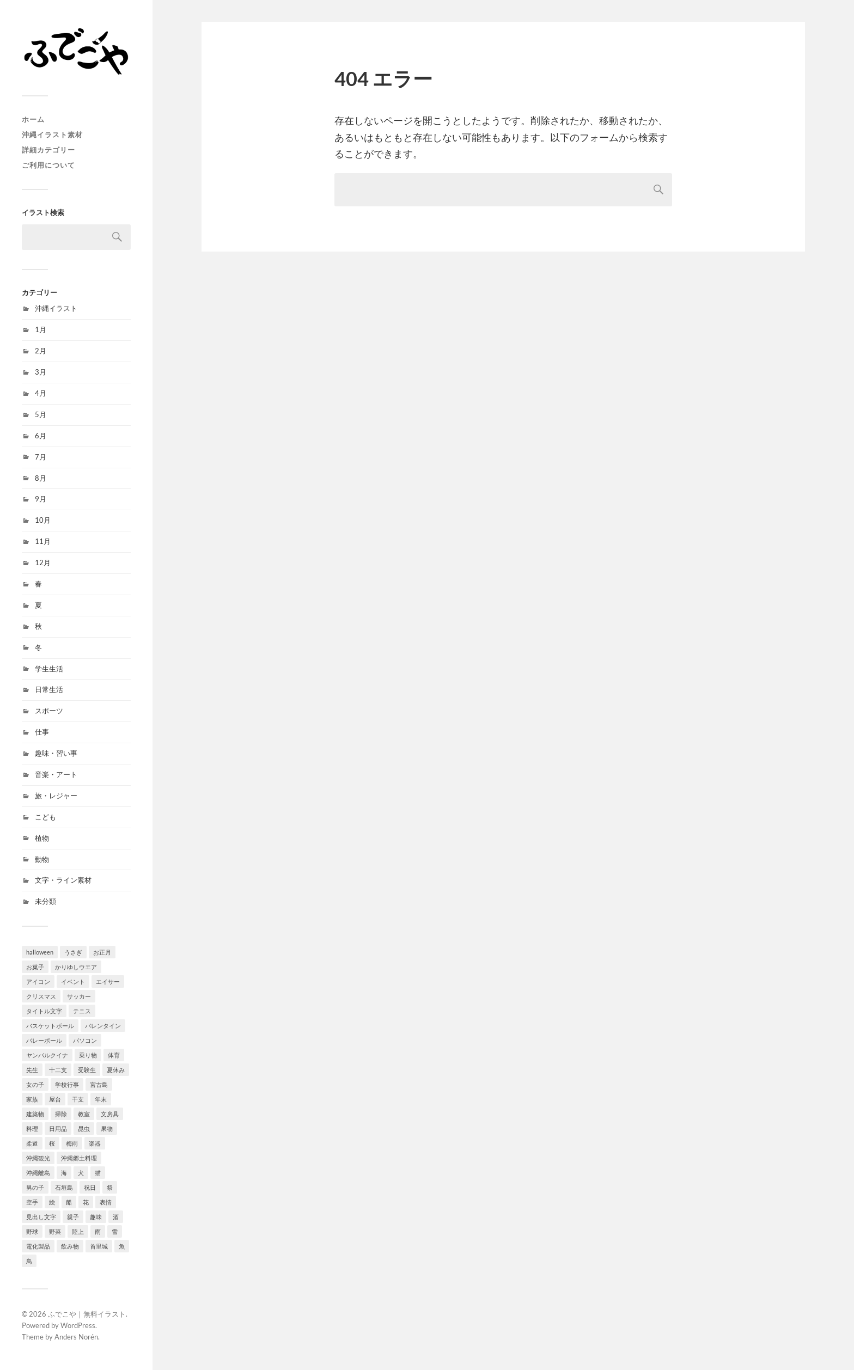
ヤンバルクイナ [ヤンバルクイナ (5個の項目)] (47, 1055)
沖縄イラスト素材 (52, 134)
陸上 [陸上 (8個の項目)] (78, 1231)
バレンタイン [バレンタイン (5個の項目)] (103, 1025)
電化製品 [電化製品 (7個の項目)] (38, 1246)
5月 (40, 414)
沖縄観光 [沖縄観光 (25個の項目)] (38, 1157)
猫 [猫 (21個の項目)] (98, 1172)
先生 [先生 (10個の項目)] (32, 1069)
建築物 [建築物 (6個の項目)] (35, 1113)
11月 (43, 541)
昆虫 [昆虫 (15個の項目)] (84, 1128)
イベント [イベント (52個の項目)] (73, 981)
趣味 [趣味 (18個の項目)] (96, 1216)
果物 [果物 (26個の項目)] (107, 1128)
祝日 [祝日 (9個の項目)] (90, 1187)
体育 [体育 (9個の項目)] (114, 1055)
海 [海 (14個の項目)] (64, 1172)
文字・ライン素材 (63, 880)
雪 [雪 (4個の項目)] (115, 1231)
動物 (42, 859)
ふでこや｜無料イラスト (87, 1314)
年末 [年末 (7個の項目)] (101, 1099)
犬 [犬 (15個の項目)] (81, 1172)
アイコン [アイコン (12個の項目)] (38, 981)
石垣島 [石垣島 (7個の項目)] (64, 1187)
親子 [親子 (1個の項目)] (73, 1216)
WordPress (77, 1325)
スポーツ (49, 710)
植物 (42, 838)
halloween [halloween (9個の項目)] (39, 952)
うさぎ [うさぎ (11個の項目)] (73, 952)
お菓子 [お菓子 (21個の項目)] (35, 966)
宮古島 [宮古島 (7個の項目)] (99, 1084)
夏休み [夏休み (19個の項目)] (116, 1069)
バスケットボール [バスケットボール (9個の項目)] (50, 1025)
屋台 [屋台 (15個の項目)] (55, 1099)
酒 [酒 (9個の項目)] (116, 1216)
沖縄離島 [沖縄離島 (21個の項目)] (38, 1172)
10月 (43, 520)
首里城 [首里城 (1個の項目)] (99, 1246)
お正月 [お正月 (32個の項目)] (102, 952)
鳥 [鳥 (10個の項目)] (29, 1260)
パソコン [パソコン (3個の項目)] (85, 1040)
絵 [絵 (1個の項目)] (52, 1202)
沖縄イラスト (56, 308)
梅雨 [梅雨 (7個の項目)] (72, 1143)
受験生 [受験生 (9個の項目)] (87, 1069)
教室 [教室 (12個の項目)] (84, 1113)
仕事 (42, 731)
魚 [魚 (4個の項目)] (122, 1246)
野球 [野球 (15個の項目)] (32, 1231)
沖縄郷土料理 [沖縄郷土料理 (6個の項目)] (79, 1157)
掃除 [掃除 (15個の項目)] (61, 1113)
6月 (40, 435)
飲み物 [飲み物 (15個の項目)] (70, 1246)
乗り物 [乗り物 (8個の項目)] (88, 1055)
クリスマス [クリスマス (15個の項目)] (41, 996)
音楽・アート (56, 774)
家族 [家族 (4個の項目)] (32, 1099)
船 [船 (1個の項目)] (69, 1202)
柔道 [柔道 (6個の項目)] (32, 1143)
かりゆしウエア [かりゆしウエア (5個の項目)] (76, 966)
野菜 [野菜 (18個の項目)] (55, 1231)
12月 (43, 562)
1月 (40, 329)
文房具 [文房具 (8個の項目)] (110, 1113)
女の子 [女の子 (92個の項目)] (35, 1084)
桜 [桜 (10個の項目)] (52, 1143)
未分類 (45, 901)
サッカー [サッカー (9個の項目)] (79, 996)
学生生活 (49, 668)
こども (45, 816)
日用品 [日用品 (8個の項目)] (58, 1128)
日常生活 (49, 689)
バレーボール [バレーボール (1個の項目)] (44, 1040)
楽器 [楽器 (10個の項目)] (95, 1143)
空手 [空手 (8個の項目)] (32, 1202)
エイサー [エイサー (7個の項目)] (108, 981)
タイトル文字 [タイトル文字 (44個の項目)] (44, 1010)
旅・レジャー (56, 795)
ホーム (33, 119)
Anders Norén (76, 1336)
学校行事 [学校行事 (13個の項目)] (67, 1084)
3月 (40, 372)
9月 (40, 498)
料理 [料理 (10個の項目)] (32, 1128)
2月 (40, 350)
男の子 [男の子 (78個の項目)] (35, 1187)
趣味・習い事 (56, 753)
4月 (40, 393)
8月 (40, 478)
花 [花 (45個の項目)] (86, 1202)
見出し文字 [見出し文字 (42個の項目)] (41, 1216)
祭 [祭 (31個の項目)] (110, 1187)
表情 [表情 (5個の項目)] (106, 1202)
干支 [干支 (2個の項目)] (78, 1099)
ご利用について (48, 165)
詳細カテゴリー (48, 149)
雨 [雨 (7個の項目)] (98, 1231)
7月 (40, 456)
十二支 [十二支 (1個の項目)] (58, 1069)
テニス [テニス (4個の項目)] (82, 1010)
